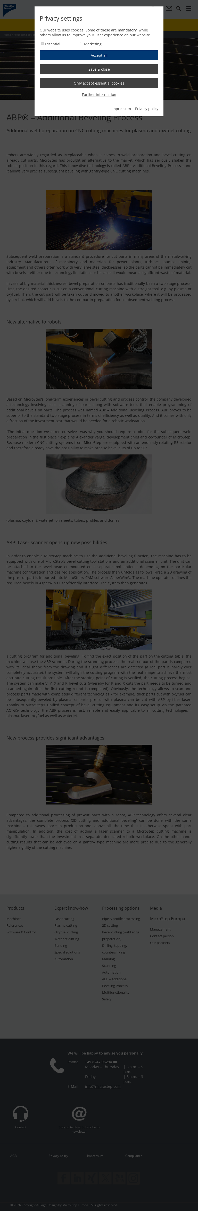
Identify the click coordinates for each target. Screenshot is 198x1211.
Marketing (93, 44)
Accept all (99, 55)
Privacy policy (146, 108)
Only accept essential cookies (99, 83)
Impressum (121, 108)
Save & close (99, 69)
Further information (99, 94)
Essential (52, 44)
